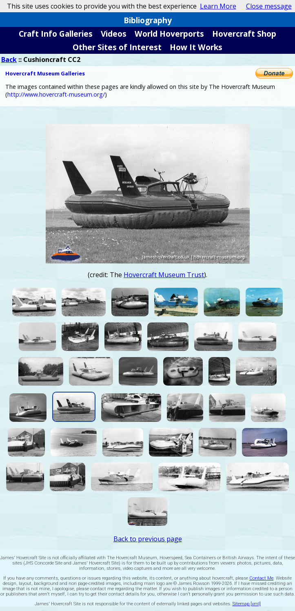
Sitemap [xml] (247, 604)
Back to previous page (147, 538)
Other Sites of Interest (117, 47)
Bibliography (148, 20)
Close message (269, 6)
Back (9, 59)
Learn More (218, 6)
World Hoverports (169, 33)
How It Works (196, 47)
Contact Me (261, 578)
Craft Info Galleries (56, 33)
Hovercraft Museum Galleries (45, 73)
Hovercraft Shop (244, 33)
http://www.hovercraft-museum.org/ (56, 94)
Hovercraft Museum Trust (164, 274)
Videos (113, 33)
